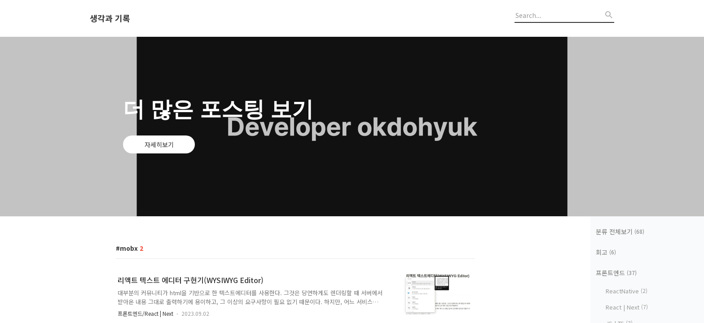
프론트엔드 (616, 272)
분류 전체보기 (620, 231)
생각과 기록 (110, 18)
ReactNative (626, 291)
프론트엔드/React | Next (145, 313)
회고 (606, 252)
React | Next (627, 307)
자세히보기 (159, 144)
